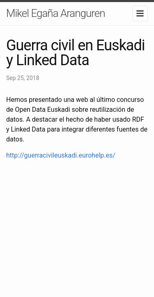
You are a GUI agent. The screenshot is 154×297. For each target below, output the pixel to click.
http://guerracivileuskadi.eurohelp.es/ (60, 155)
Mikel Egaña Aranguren (55, 13)
